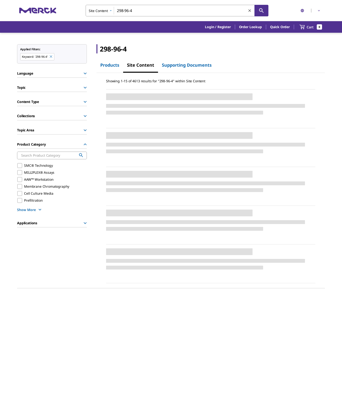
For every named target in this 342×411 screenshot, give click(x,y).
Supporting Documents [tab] (187, 65)
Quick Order (280, 27)
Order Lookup (250, 27)
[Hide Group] (85, 144)
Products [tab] (109, 65)
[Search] (261, 10)
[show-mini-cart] (311, 27)
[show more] (30, 209)
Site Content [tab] (140, 65)
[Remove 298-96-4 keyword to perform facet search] (51, 56)
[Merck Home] (37, 10)
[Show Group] (85, 73)
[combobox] (177, 10)
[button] (218, 27)
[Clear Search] (249, 10)
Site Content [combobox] (98, 10)
